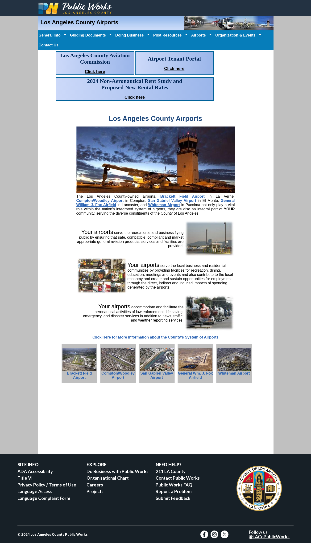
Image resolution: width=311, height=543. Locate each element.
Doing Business (131, 35)
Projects (95, 491)
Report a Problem (174, 491)
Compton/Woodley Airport (100, 201)
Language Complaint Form (43, 498)
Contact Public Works (178, 478)
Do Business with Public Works (118, 471)
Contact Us (48, 45)
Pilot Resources (169, 35)
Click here (95, 71)
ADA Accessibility (35, 471)
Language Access (34, 491)
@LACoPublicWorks (269, 536)
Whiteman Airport (164, 205)
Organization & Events (237, 35)
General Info (52, 35)
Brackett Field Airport (182, 196)
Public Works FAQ (174, 484)
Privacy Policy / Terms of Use (46, 484)
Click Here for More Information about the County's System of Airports (155, 337)
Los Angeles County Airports (79, 22)
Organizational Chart (108, 478)
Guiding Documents (90, 35)
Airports (200, 35)
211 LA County (171, 471)
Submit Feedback (173, 498)
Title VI (25, 478)
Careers (95, 484)
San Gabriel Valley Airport (172, 201)
